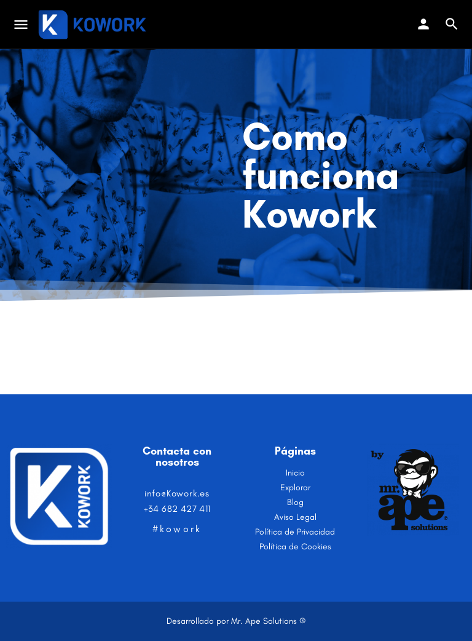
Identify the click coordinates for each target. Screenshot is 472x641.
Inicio (295, 473)
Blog (295, 502)
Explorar (295, 487)
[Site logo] (94, 24)
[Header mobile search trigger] (452, 24)
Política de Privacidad (295, 532)
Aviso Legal (295, 517)
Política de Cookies (295, 546)
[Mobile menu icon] (21, 24)
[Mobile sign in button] (423, 24)
